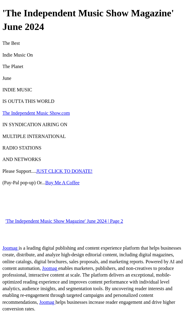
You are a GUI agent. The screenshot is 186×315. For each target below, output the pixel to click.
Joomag (10, 248)
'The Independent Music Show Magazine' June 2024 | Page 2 (64, 221)
